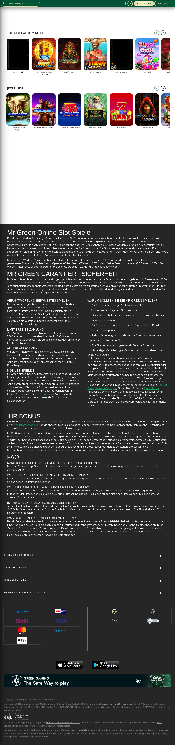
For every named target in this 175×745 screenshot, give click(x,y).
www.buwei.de (79, 730)
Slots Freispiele (37, 436)
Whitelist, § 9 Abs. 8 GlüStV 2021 (63, 722)
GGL (159, 722)
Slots (66, 238)
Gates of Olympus (105, 388)
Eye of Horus (151, 388)
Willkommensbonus (26, 424)
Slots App (44, 394)
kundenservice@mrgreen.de (116, 704)
